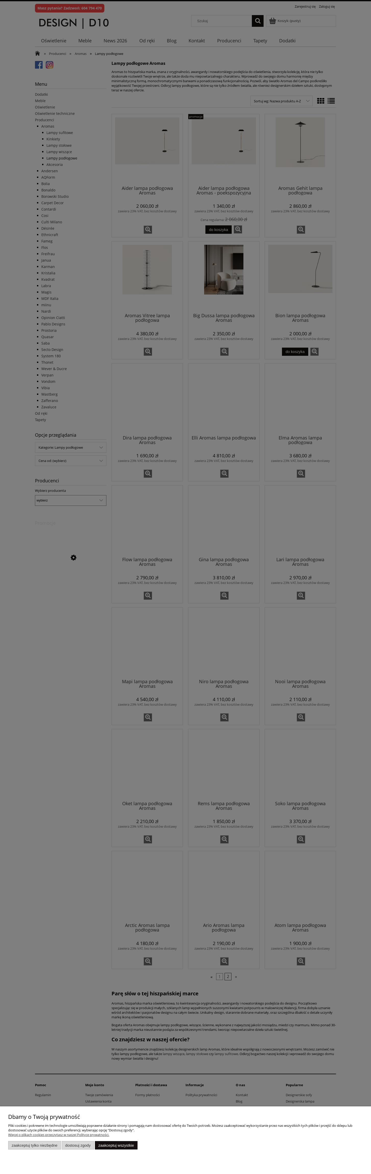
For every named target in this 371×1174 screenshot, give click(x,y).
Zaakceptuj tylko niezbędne (34, 1145)
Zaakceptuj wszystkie (116, 1145)
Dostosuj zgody (78, 1145)
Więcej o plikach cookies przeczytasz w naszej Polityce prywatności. (58, 1134)
